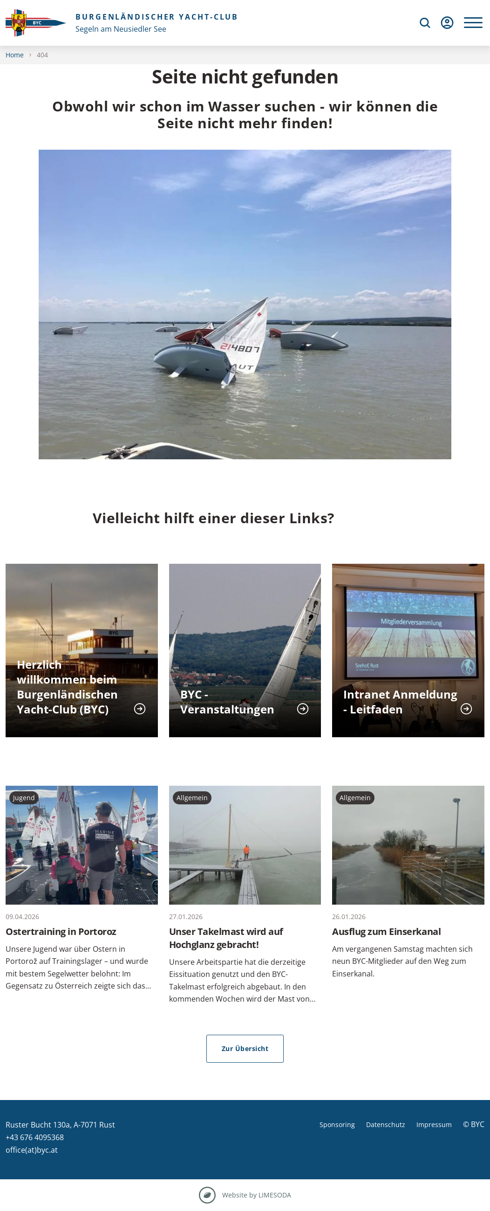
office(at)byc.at (32, 1150)
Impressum (434, 1124)
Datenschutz (385, 1124)
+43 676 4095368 (35, 1137)
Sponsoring (337, 1124)
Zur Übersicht (245, 1048)
